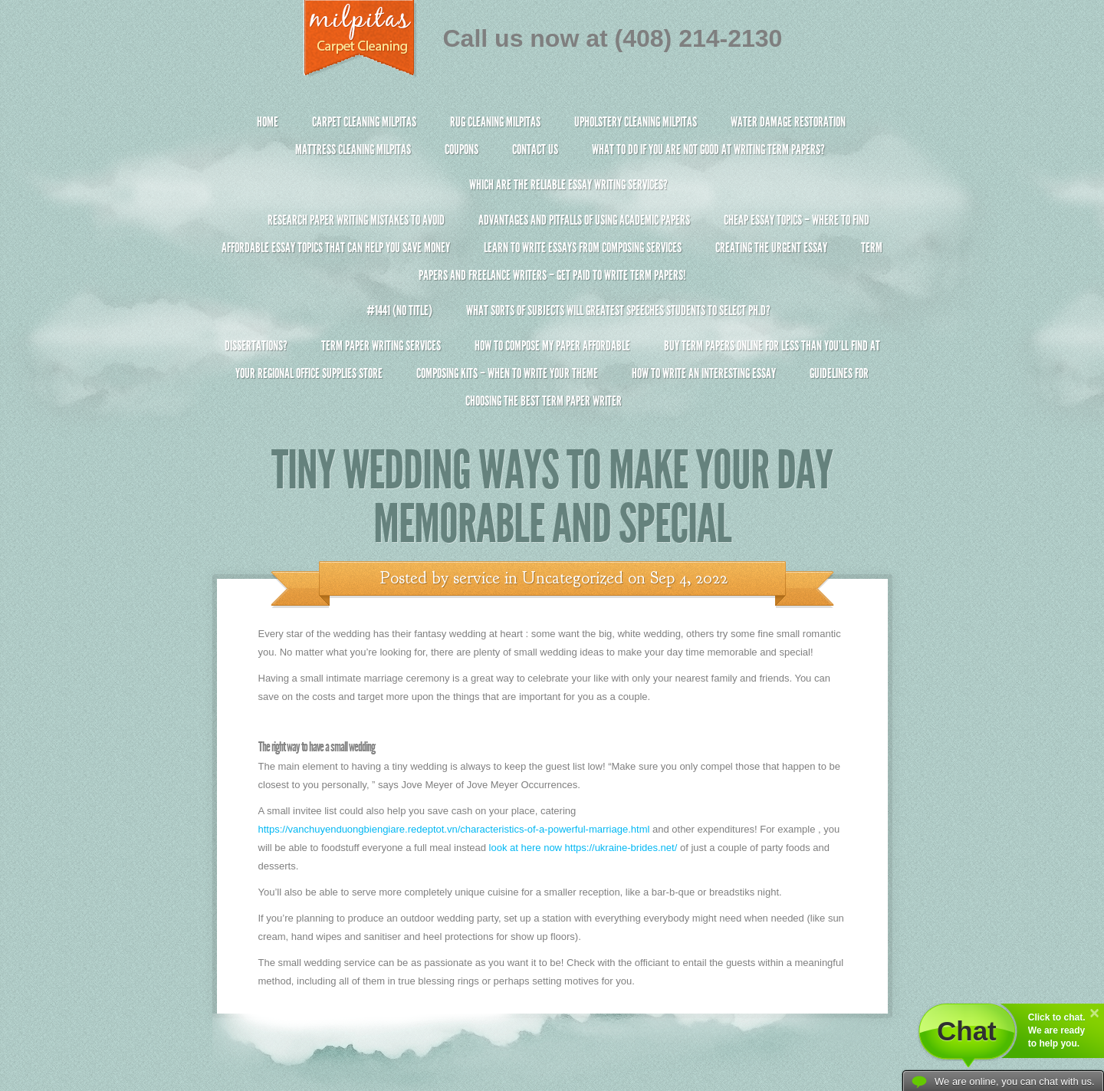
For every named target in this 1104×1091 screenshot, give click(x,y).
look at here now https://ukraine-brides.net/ (583, 847)
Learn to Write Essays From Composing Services (583, 247)
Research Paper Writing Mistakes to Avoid (356, 220)
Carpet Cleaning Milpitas (364, 121)
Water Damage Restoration (788, 121)
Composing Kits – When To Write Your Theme (507, 373)
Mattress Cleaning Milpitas (353, 149)
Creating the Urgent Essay (771, 247)
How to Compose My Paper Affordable (552, 345)
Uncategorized (572, 578)
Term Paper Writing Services (381, 345)
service (476, 578)
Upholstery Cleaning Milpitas (635, 121)
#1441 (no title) (399, 310)
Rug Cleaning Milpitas (495, 121)
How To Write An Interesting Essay (704, 373)
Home (267, 121)
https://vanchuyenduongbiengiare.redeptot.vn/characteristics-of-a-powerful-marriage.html (454, 829)
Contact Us (535, 149)
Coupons (461, 149)
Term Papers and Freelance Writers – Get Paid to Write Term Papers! (552, 268)
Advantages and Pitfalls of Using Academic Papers (584, 220)
